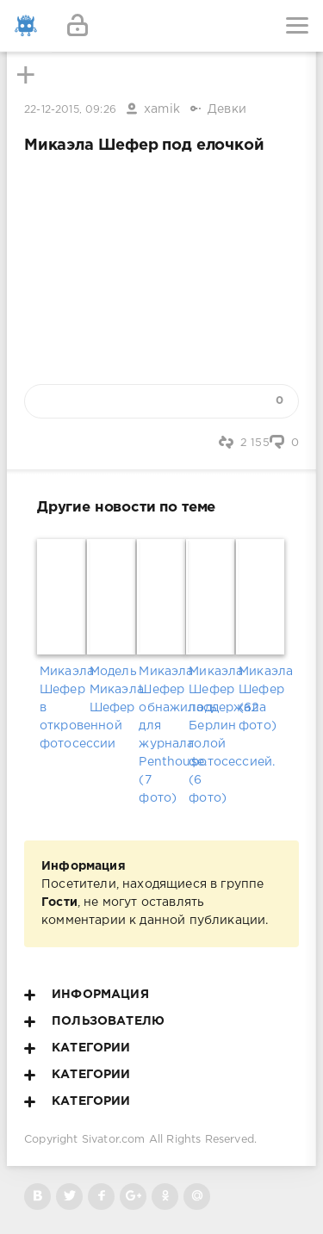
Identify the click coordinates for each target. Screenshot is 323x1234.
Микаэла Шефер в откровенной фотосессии (62, 708)
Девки (227, 109)
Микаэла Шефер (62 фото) (261, 699)
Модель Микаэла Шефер (112, 690)
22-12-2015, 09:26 (70, 110)
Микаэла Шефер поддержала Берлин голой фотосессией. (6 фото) (211, 735)
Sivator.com (114, 1139)
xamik (162, 109)
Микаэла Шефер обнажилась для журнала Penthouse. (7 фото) (161, 735)
